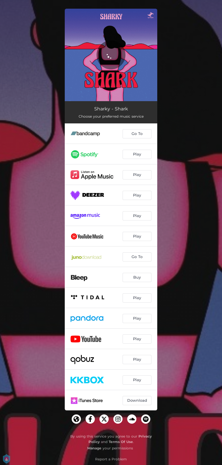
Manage (94, 448)
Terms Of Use (121, 442)
